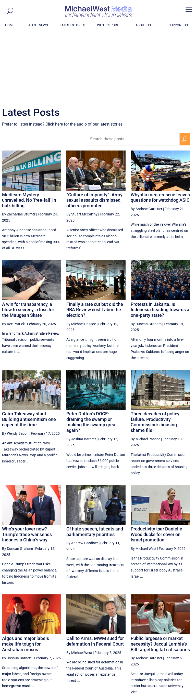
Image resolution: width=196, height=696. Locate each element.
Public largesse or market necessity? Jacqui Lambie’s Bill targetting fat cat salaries (160, 574)
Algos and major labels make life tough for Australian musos (25, 574)
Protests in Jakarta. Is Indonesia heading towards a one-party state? (160, 240)
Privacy (185, 692)
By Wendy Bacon (15, 364)
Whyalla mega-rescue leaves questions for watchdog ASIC (160, 128)
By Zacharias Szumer (18, 145)
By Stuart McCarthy (81, 145)
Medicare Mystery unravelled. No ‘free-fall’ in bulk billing (29, 131)
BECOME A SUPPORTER (171, 664)
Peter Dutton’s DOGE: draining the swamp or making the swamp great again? (91, 353)
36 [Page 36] (134, 645)
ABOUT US (143, 25)
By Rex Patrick (13, 255)
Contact (170, 692)
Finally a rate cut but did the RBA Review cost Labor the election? (94, 240)
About (157, 692)
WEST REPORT (108, 25)
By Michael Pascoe (81, 255)
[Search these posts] (133, 69)
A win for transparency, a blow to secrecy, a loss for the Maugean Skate (28, 240)
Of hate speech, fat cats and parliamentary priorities (94, 462)
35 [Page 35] (121, 645)
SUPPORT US (178, 25)
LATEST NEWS (37, 25)
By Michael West (143, 479)
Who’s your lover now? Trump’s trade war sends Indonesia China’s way (27, 465)
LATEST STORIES (72, 25)
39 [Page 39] (173, 645)
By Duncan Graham (146, 255)
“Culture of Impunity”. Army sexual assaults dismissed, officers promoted (94, 131)
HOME (9, 25)
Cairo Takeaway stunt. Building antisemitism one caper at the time (29, 350)
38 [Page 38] (160, 645)
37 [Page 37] (147, 645)
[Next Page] (184, 644)
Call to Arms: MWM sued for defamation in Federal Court (95, 571)
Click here (54, 54)
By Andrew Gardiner (146, 140)
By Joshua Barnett (81, 370)
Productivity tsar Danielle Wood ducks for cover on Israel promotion (156, 465)
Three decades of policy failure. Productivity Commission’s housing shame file (155, 353)
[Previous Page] (109, 644)
